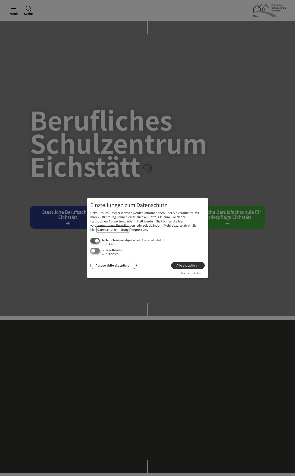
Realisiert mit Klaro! (192, 273)
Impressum (139, 229)
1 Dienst (109, 244)
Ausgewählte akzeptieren (113, 265)
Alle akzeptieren (187, 265)
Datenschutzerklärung (113, 229)
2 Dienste (110, 253)
